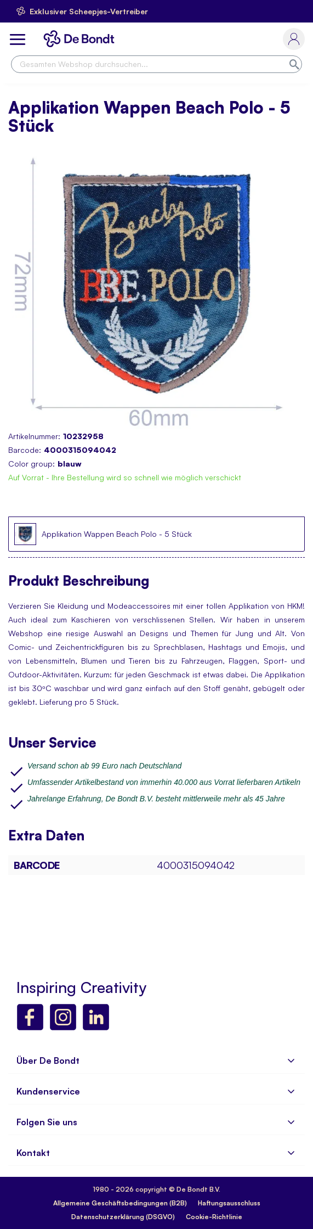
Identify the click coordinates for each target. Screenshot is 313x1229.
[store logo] (81, 39)
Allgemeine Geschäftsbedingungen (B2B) (120, 1203)
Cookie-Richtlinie (214, 1217)
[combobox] (156, 64)
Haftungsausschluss (229, 1203)
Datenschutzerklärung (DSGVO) (123, 1217)
